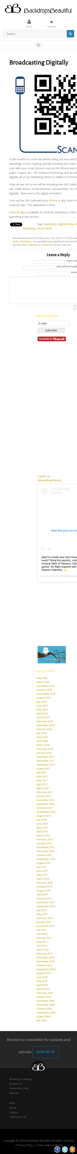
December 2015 (45, 847)
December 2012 (45, 926)
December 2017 (45, 756)
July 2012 (41, 930)
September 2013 (46, 906)
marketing (29, 228)
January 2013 (44, 922)
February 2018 (45, 749)
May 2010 (42, 981)
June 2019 (42, 705)
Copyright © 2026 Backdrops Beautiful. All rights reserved (39, 1140)
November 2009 (46, 1004)
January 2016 (44, 843)
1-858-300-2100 (17, 1117)
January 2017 (44, 796)
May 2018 (42, 737)
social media (44, 228)
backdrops (50, 224)
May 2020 (42, 678)
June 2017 (42, 776)
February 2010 (45, 993)
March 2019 (43, 717)
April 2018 (42, 741)
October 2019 (44, 690)
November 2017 (46, 760)
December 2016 (45, 800)
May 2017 (42, 780)
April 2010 (42, 985)
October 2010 (44, 965)
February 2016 (45, 839)
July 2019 (41, 701)
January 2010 (44, 996)
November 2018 (46, 725)
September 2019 (46, 693)
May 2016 (42, 827)
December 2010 (45, 957)
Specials (14, 1093)
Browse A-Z (15, 1083)
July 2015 (41, 867)
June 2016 (42, 823)
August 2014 (43, 890)
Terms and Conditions (49, 1145)
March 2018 (43, 745)
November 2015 (46, 851)
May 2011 (42, 941)
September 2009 (46, 1012)
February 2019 (45, 721)
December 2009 (45, 1000)
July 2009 (41, 1020)
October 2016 (44, 808)
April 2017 (42, 784)
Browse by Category (20, 1079)
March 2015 (43, 878)
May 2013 (42, 914)
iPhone (53, 200)
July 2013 (41, 910)
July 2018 (41, 733)
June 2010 (42, 977)
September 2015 (46, 859)
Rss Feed (72, 1149)
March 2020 (43, 682)
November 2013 (46, 902)
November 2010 (46, 961)
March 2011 (43, 949)
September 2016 (46, 811)
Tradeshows (26, 241)
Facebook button (57, 1149)
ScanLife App (17, 212)
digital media (66, 224)
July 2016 (41, 819)
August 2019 (43, 697)
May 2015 (42, 874)
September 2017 (46, 764)
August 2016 (43, 815)
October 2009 (44, 1008)
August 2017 (43, 768)
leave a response (29, 244)
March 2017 (43, 788)
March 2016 (43, 835)
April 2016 (42, 831)
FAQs (12, 1103)
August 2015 (43, 863)
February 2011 (45, 953)
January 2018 (44, 752)
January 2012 (44, 937)
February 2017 (45, 792)
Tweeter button (65, 1149)
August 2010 (43, 973)
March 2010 (43, 989)
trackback (46, 244)
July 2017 (41, 772)
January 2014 (44, 898)
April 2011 (42, 945)
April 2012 (42, 933)
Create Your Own (19, 1088)
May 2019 (42, 709)
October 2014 (44, 886)
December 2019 (45, 686)
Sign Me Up (46, 1052)
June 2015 (42, 871)
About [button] (12, 1107)
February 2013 (45, 918)
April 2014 (42, 894)
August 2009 (43, 1016)
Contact (13, 1112)
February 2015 (45, 882)
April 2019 (42, 713)
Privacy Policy (24, 1145)
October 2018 (44, 729)
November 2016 (46, 804)
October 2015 (44, 855)
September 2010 (46, 969)
